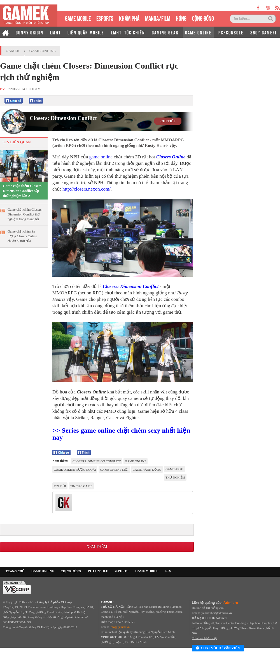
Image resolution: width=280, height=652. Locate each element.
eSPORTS (104, 18)
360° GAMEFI (263, 32)
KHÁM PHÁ (129, 18)
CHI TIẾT (167, 121)
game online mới (114, 469)
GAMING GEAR (165, 32)
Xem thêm (97, 547)
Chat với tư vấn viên (218, 648)
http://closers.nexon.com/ (86, 189)
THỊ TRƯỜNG (71, 571)
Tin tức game (81, 486)
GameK (13, 51)
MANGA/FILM (157, 18)
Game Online (42, 51)
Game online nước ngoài (75, 469)
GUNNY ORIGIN (29, 32)
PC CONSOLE (98, 571)
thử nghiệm (175, 477)
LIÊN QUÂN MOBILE (85, 32)
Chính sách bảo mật (204, 638)
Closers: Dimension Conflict (63, 118)
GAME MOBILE (78, 18)
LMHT (55, 32)
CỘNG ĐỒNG (203, 18)
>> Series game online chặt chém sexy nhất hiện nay (121, 434)
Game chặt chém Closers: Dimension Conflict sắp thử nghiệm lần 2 (23, 191)
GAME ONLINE (198, 32)
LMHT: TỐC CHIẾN (128, 32)
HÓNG (181, 18)
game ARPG (174, 469)
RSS (168, 571)
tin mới (60, 486)
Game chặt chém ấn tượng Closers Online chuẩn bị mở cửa (22, 236)
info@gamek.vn (120, 626)
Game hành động (147, 469)
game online (101, 157)
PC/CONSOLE (231, 32)
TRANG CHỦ (15, 571)
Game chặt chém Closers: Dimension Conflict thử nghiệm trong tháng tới (25, 214)
